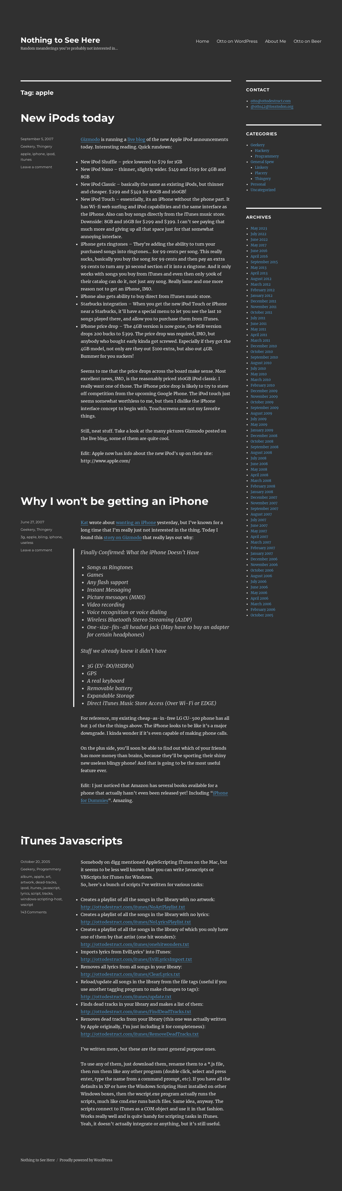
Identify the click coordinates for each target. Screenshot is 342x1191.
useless (27, 542)
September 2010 (264, 357)
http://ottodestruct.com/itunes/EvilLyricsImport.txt (136, 959)
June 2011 (259, 323)
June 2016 (259, 251)
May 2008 (259, 469)
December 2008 (264, 436)
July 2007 (258, 520)
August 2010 (261, 363)
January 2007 (262, 553)
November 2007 (264, 503)
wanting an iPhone (136, 522)
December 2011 (263, 301)
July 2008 (258, 458)
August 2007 (261, 514)
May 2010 (259, 374)
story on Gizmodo (123, 537)
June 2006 (259, 587)
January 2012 (262, 295)
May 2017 (259, 245)
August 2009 (261, 413)
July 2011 (258, 318)
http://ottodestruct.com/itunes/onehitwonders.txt (135, 944)
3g (23, 537)
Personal (258, 184)
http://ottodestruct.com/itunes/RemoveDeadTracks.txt (140, 1034)
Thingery (44, 146)
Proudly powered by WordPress (86, 1160)
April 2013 (259, 273)
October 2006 (262, 570)
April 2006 (260, 598)
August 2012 (261, 279)
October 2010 (262, 351)
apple (26, 154)
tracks (47, 893)
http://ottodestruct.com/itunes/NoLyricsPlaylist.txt (136, 922)
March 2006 (261, 604)
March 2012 (261, 284)
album (26, 876)
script (36, 893)
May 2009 (259, 424)
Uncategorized (263, 190)
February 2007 (263, 548)
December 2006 (264, 559)
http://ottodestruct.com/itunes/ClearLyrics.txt (130, 974)
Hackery (262, 150)
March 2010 (261, 380)
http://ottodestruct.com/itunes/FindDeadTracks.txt (136, 1011)
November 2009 (264, 396)
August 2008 (261, 452)
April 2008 (259, 475)
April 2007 (259, 536)
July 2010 (258, 368)
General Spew (262, 162)
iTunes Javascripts (71, 840)
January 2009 (262, 430)
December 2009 (264, 391)
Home (202, 41)
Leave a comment (36, 167)
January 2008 (262, 492)
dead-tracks (46, 882)
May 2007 (259, 531)
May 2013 (258, 267)
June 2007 (259, 525)
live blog (136, 139)
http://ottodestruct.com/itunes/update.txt (126, 996)
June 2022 (259, 239)
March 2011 (260, 340)
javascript (51, 888)
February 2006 (263, 609)
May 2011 (258, 329)
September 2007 (264, 508)
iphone (38, 154)
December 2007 (264, 497)
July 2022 (258, 234)
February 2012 (263, 290)
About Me (275, 41)
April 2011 (259, 335)
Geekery (28, 146)
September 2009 (265, 408)
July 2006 (259, 581)
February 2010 (263, 385)
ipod (50, 154)
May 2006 (259, 593)
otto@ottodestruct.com (271, 101)
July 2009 (259, 419)
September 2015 (264, 262)
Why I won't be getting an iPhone (114, 501)
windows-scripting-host (41, 899)
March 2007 (261, 542)
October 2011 (261, 312)
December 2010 (264, 346)
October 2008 (262, 441)
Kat (84, 522)
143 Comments (33, 912)
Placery (261, 173)
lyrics (25, 893)
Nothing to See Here (60, 40)
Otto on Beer (307, 41)
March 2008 (261, 480)
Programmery (49, 869)
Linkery (261, 167)
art (48, 876)
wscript (27, 904)
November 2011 (264, 307)
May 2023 (259, 228)
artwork (27, 882)
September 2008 (264, 447)
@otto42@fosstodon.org (272, 106)
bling (43, 537)
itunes (26, 159)
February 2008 (263, 486)
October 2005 (262, 615)
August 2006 (261, 576)
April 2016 (259, 256)
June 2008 (259, 464)
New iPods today (67, 117)
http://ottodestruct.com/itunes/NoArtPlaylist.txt (133, 907)
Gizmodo (90, 139)
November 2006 (264, 565)
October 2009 (262, 402)
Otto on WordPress (237, 41)
